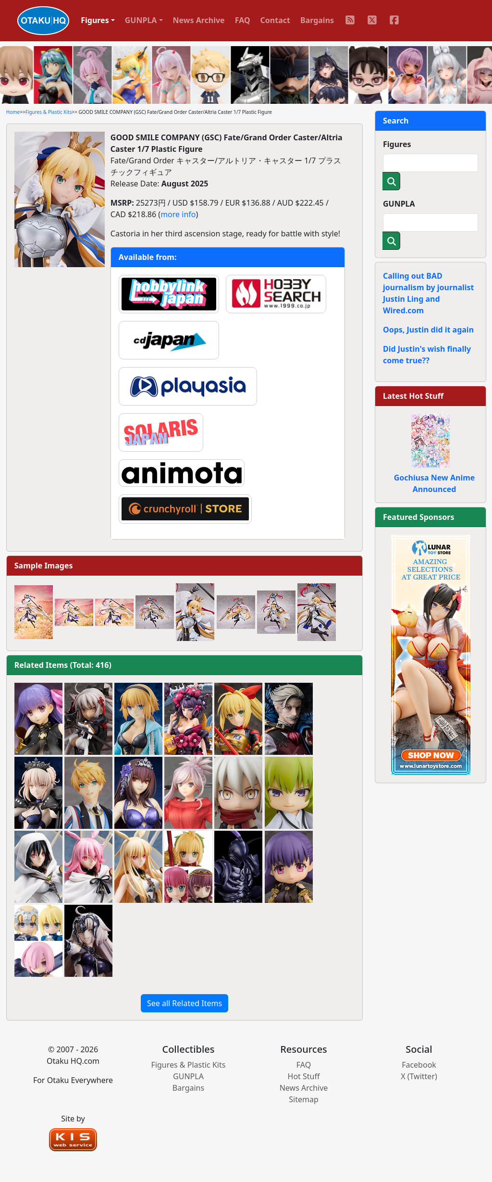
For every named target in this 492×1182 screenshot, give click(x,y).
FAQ (242, 20)
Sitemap (304, 1099)
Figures (397, 144)
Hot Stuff (304, 1076)
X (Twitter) (419, 1076)
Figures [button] (95, 20)
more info (178, 214)
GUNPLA (399, 203)
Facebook (419, 1064)
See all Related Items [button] (184, 1003)
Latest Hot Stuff (413, 396)
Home (13, 112)
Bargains (317, 20)
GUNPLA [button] (141, 20)
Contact (275, 20)
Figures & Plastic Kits (48, 112)
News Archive (199, 20)
